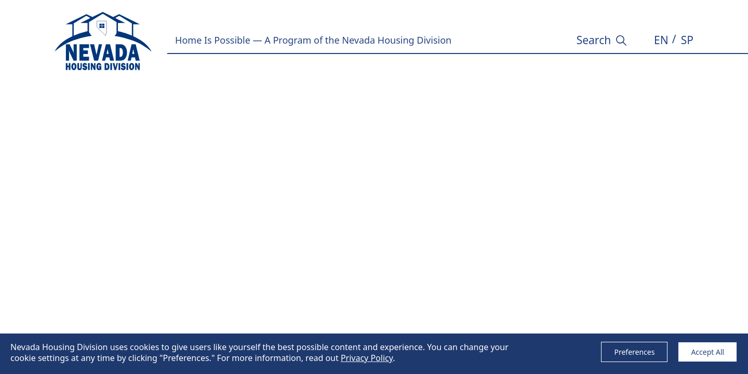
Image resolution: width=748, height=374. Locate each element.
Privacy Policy (367, 358)
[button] (661, 40)
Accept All (707, 352)
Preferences (634, 352)
